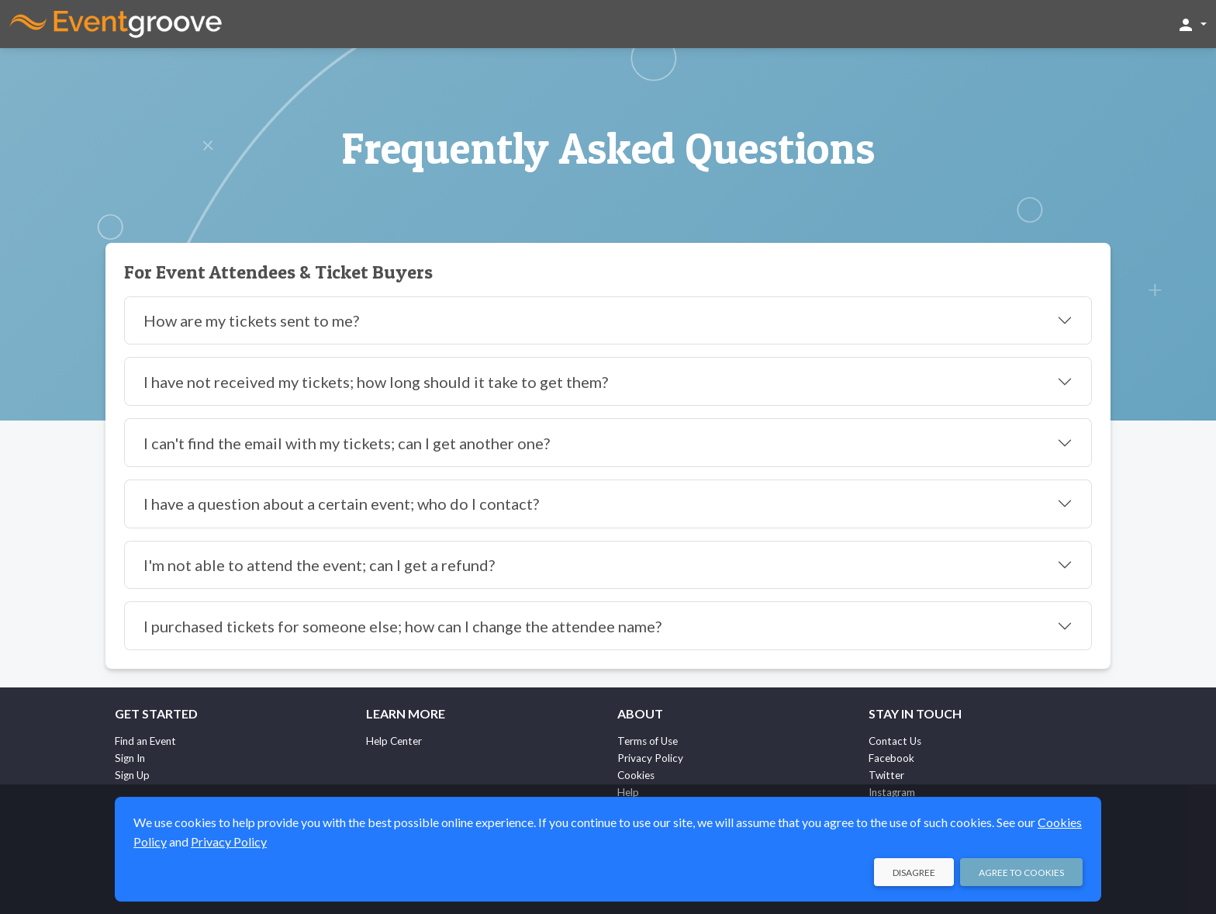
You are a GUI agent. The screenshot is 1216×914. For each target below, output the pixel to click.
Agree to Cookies (1021, 872)
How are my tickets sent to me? (251, 320)
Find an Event (145, 741)
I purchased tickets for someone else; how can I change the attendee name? (402, 626)
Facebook (891, 758)
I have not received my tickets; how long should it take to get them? (375, 381)
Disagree (914, 872)
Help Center (394, 741)
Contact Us (895, 741)
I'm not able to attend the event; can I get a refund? (319, 565)
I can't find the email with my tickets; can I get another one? (346, 443)
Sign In (130, 758)
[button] (1191, 24)
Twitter (886, 775)
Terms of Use (647, 741)
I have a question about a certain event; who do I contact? (341, 503)
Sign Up (132, 775)
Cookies (636, 775)
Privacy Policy (650, 758)
